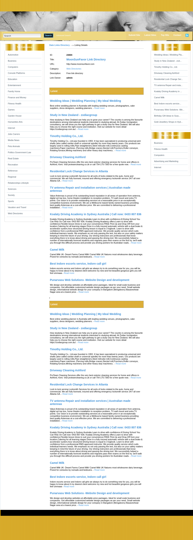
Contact (177, 35)
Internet (11, 128)
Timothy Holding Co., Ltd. (166, 67)
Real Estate (13, 158)
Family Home (14, 91)
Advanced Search (63, 35)
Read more (99, 108)
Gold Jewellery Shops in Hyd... (168, 122)
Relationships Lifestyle (18, 183)
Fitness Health (14, 103)
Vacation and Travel (17, 207)
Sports (11, 201)
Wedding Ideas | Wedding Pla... (168, 55)
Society (11, 195)
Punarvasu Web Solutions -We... (169, 109)
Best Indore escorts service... (167, 103)
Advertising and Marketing (166, 161)
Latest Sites (150, 35)
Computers (13, 67)
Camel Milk (159, 97)
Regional (12, 177)
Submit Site (134, 35)
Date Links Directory (59, 45)
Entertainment (14, 85)
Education (12, 79)
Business (12, 61)
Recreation (13, 164)
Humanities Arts (15, 122)
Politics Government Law (19, 152)
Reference (12, 171)
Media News (13, 140)
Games (11, 109)
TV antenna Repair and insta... (168, 85)
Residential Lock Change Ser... (168, 79)
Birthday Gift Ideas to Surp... (167, 116)
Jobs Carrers (14, 134)
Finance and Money (17, 97)
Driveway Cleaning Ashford (166, 73)
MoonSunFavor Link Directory (86, 59)
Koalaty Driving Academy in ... (168, 91)
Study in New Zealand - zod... (168, 61)
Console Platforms (16, 73)
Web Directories (15, 213)
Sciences (12, 189)
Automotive (13, 55)
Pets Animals (14, 146)
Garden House (14, 116)
